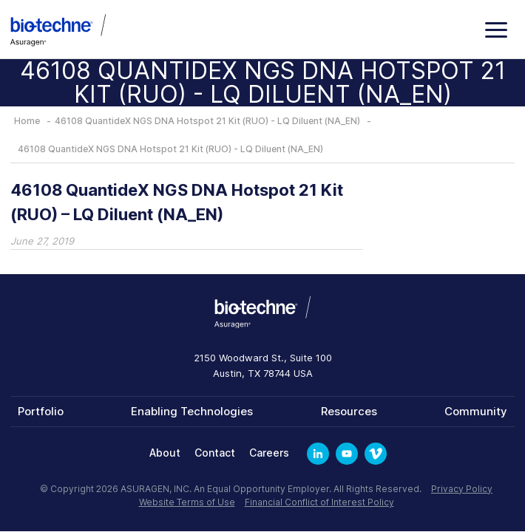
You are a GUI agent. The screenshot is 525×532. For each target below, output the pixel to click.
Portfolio (41, 411)
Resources (349, 411)
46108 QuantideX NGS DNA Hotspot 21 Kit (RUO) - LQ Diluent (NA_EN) (207, 120)
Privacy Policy (461, 488)
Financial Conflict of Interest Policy (319, 502)
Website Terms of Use (187, 502)
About (164, 452)
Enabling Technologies (192, 411)
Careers (269, 452)
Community (475, 411)
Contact (214, 452)
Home (27, 120)
